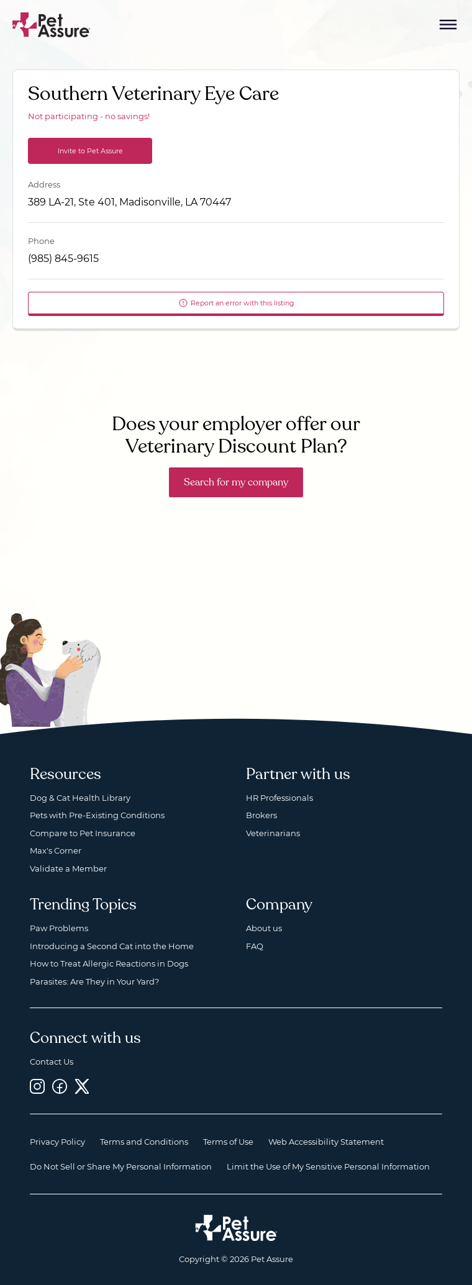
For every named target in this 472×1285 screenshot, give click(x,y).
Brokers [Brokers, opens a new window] (261, 815)
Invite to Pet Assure (90, 151)
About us (264, 928)
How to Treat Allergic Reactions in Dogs (109, 963)
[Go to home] (51, 24)
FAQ (254, 946)
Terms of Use (228, 1142)
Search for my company (236, 482)
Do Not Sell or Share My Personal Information (121, 1166)
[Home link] (236, 1228)
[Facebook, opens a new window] (59, 1086)
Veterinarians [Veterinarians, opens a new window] (273, 833)
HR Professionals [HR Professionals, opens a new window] (279, 798)
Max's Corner (55, 850)
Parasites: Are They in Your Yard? (94, 981)
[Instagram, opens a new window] (37, 1086)
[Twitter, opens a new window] (82, 1086)
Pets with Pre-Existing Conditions (97, 815)
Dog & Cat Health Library (80, 798)
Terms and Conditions (144, 1142)
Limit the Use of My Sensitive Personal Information (328, 1166)
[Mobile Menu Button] (448, 25)
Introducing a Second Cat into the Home (112, 946)
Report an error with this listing (236, 303)
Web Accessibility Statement (326, 1142)
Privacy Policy (57, 1142)
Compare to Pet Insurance (82, 833)
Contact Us (51, 1061)
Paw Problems (59, 928)
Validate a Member (68, 868)
